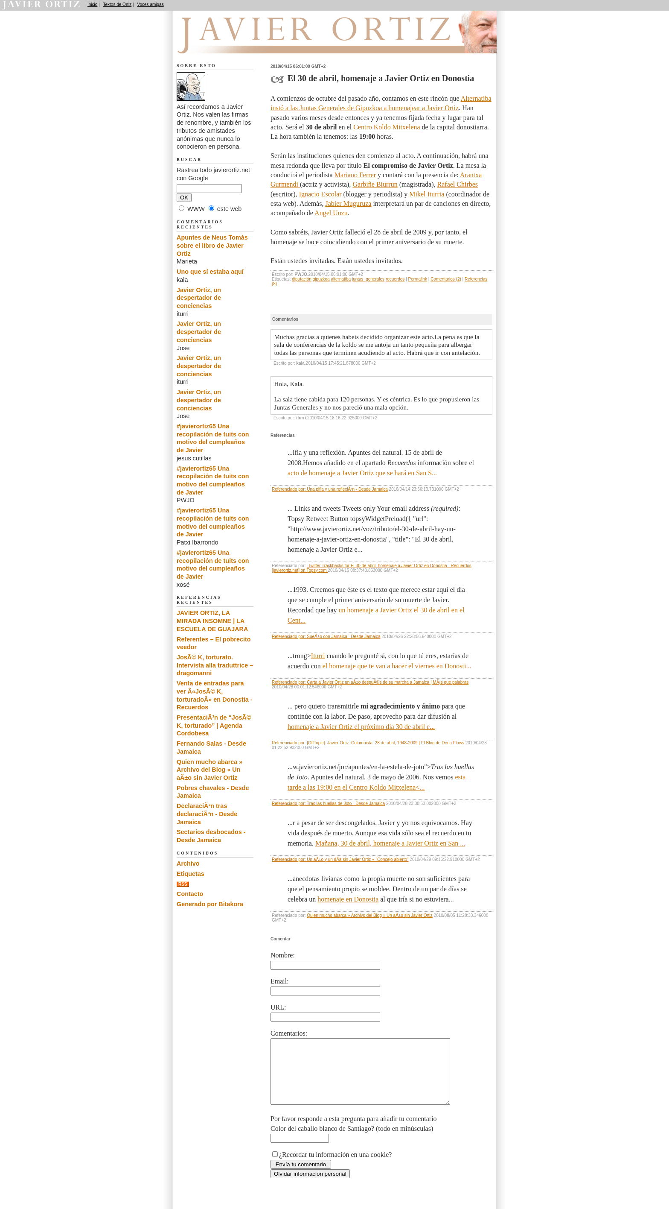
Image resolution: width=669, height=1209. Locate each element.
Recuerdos (220, 43)
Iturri (318, 655)
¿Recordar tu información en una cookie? (335, 1167)
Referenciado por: (289, 489)
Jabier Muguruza (348, 203)
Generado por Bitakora (210, 904)
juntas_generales (368, 279)
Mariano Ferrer (355, 175)
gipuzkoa (321, 279)
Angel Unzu (331, 213)
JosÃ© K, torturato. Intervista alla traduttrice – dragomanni (215, 665)
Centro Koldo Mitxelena (386, 127)
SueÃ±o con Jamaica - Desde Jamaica (343, 636)
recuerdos (395, 279)
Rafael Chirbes (457, 184)
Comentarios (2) (445, 279)
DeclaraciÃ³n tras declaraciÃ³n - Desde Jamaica (207, 813)
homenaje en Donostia (347, 899)
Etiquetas (190, 873)
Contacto (190, 893)
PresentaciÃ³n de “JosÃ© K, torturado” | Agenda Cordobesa (214, 725)
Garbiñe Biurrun (374, 184)
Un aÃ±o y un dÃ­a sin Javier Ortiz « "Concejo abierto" (357, 859)
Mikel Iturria (426, 194)
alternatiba (341, 279)
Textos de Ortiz (117, 4)
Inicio (92, 4)
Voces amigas (150, 4)
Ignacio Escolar (320, 194)
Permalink (417, 279)
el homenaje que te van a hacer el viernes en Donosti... (397, 666)
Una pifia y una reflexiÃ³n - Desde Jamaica (347, 489)
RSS (182, 884)
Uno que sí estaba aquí (210, 271)
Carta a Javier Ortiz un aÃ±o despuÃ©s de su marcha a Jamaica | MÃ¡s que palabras (387, 682)
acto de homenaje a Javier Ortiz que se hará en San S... (362, 473)
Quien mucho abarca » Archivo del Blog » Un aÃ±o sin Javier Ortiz (370, 915)
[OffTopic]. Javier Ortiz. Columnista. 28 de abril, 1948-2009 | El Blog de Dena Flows (385, 743)
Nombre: (283, 955)
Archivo (188, 863)
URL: (278, 1007)
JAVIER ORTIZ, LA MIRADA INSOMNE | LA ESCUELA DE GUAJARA (212, 620)
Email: (280, 981)
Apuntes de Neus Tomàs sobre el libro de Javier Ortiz (212, 245)
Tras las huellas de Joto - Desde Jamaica (346, 803)
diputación (301, 279)
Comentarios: (289, 1033)
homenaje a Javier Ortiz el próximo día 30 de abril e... (361, 726)
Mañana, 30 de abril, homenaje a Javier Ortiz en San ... (390, 843)
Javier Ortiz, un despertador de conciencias (199, 298)
